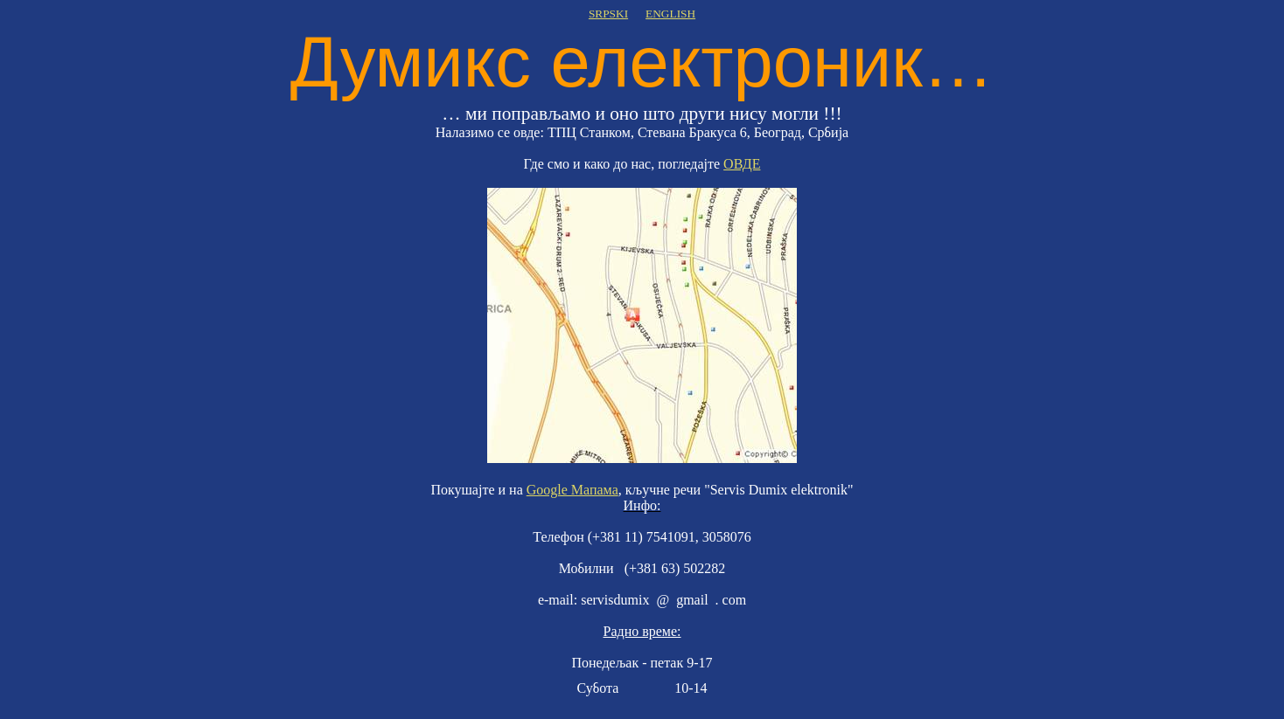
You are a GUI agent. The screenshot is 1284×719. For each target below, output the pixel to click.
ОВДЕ (741, 163)
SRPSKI (608, 13)
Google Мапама (572, 489)
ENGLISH (670, 13)
